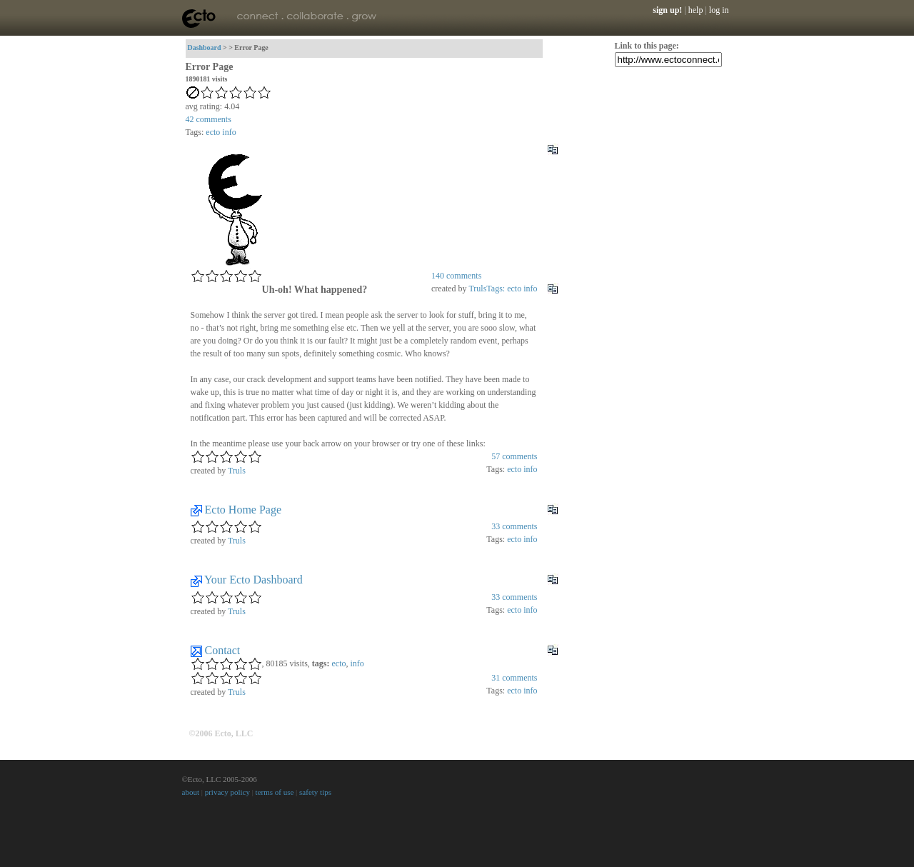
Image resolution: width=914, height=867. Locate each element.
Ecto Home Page (243, 509)
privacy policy (227, 792)
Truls (477, 289)
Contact (223, 650)
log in (719, 10)
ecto (213, 132)
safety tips (315, 792)
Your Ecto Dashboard (253, 579)
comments (208, 119)
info (229, 132)
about (190, 792)
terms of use (275, 792)
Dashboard (204, 47)
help (695, 10)
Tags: (496, 289)
